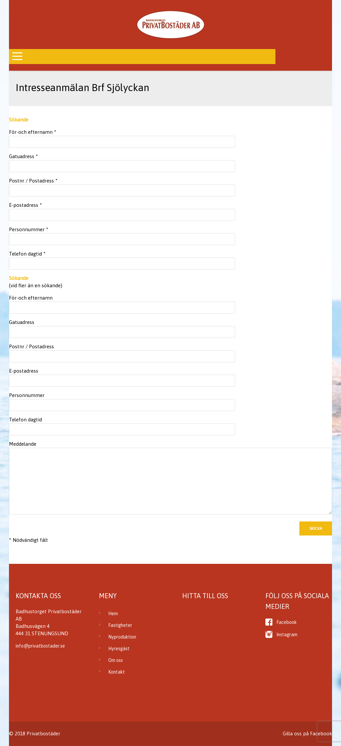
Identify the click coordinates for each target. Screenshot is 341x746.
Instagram (286, 634)
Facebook (286, 622)
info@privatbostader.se (40, 646)
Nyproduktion (122, 637)
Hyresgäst (119, 648)
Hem (113, 613)
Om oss (115, 660)
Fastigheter (120, 625)
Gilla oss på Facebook (307, 733)
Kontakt (116, 672)
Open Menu (41, 56)
